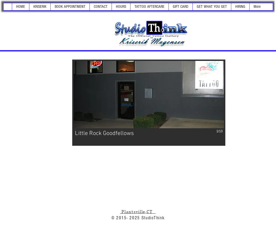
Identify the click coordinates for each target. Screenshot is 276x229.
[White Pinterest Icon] (63, 24)
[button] (39, 6)
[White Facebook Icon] (35, 24)
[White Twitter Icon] (44, 24)
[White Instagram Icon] (54, 24)
